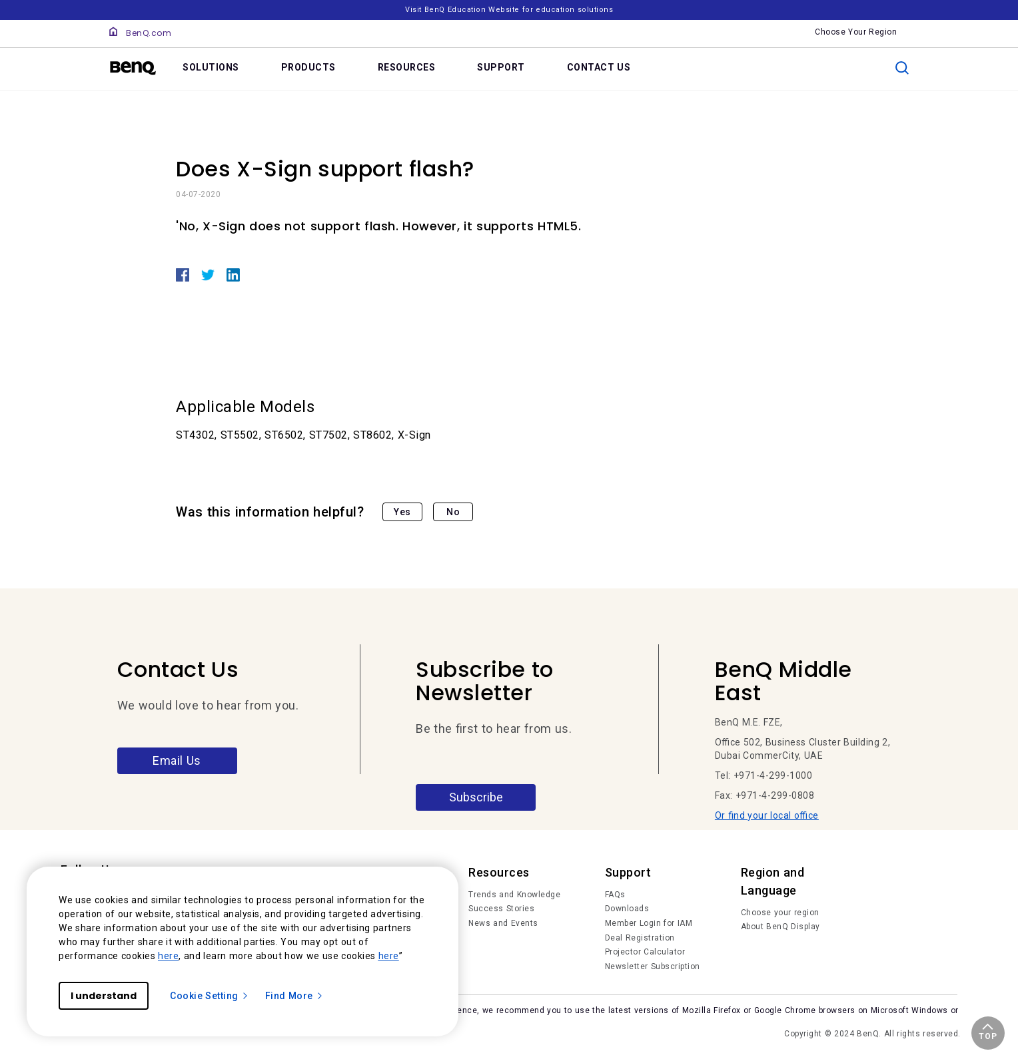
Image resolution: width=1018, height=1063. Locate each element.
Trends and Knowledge (514, 894)
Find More (294, 995)
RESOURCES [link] (407, 67)
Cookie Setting (209, 995)
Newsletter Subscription (652, 966)
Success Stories (501, 908)
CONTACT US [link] (599, 67)
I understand (104, 995)
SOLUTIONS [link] (211, 67)
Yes (402, 512)
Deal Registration (640, 938)
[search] (902, 68)
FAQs (615, 894)
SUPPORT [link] (501, 67)
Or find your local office (767, 815)
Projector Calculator (645, 952)
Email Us (177, 760)
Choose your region (780, 912)
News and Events (503, 923)
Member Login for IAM (649, 923)
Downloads (627, 908)
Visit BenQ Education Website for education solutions (509, 9)
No (453, 512)
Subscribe (476, 797)
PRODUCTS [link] (308, 67)
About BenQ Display (780, 926)
